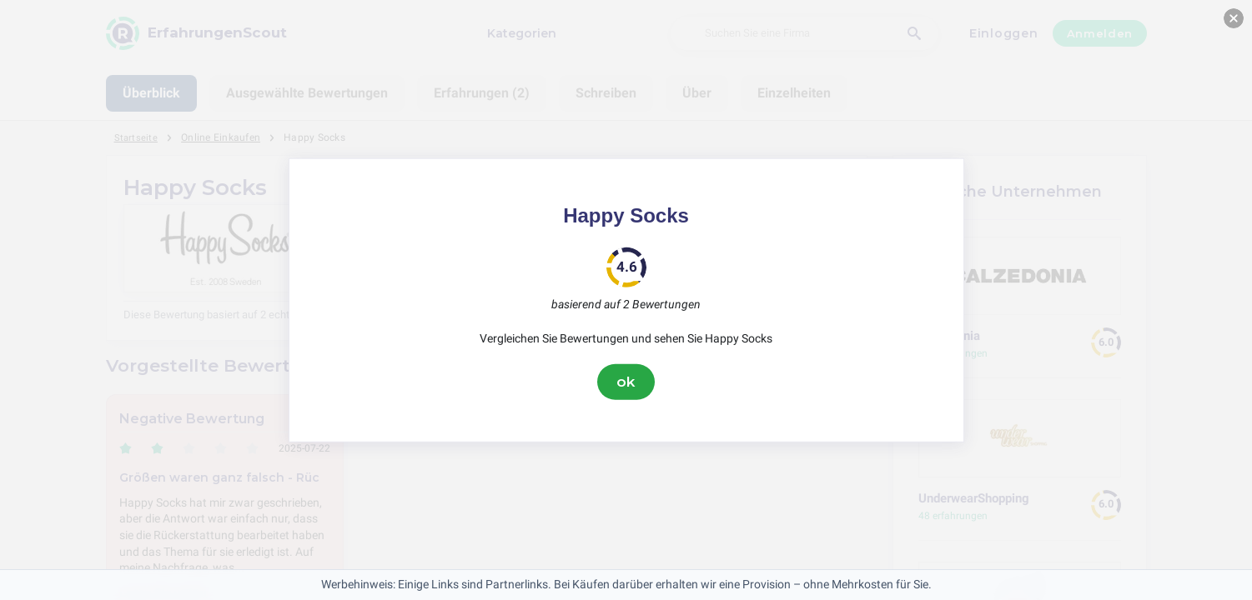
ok (626, 381)
